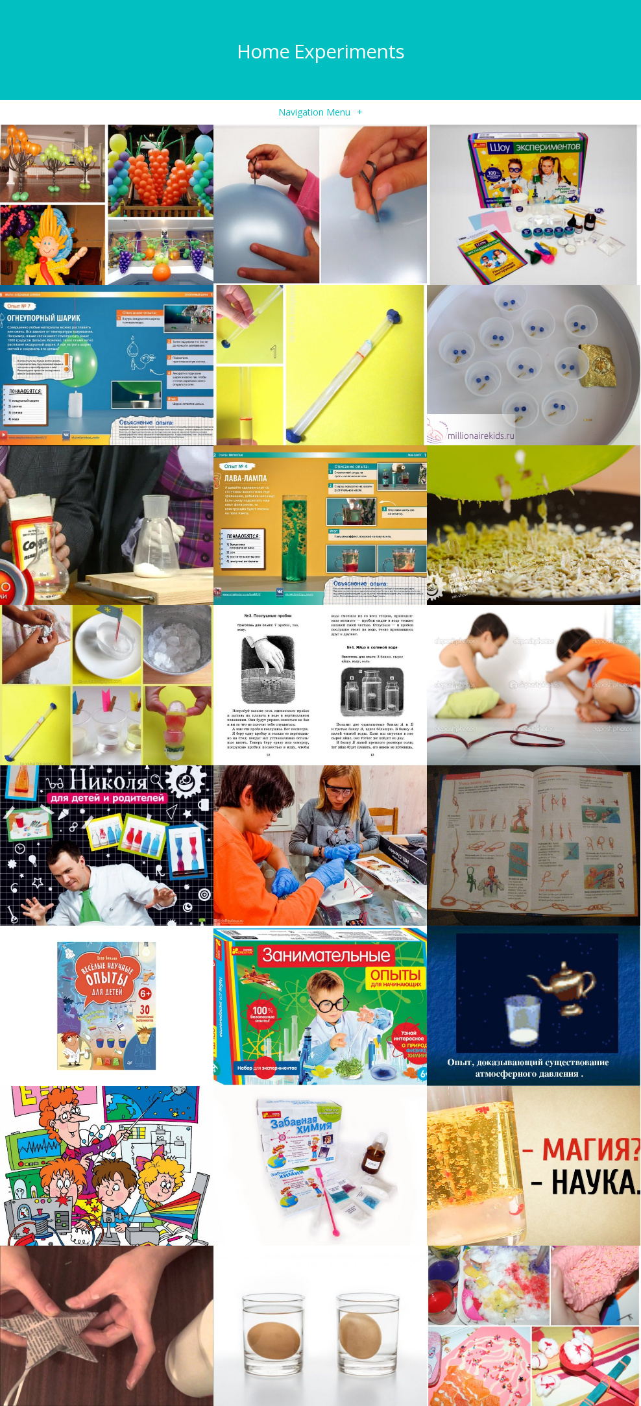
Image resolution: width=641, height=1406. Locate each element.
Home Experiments (320, 51)
